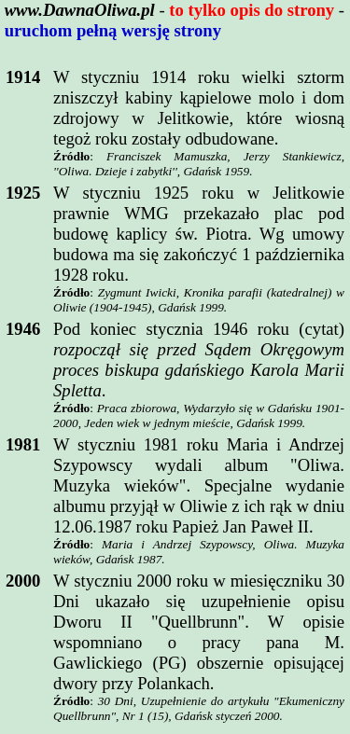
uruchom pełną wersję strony (113, 30)
